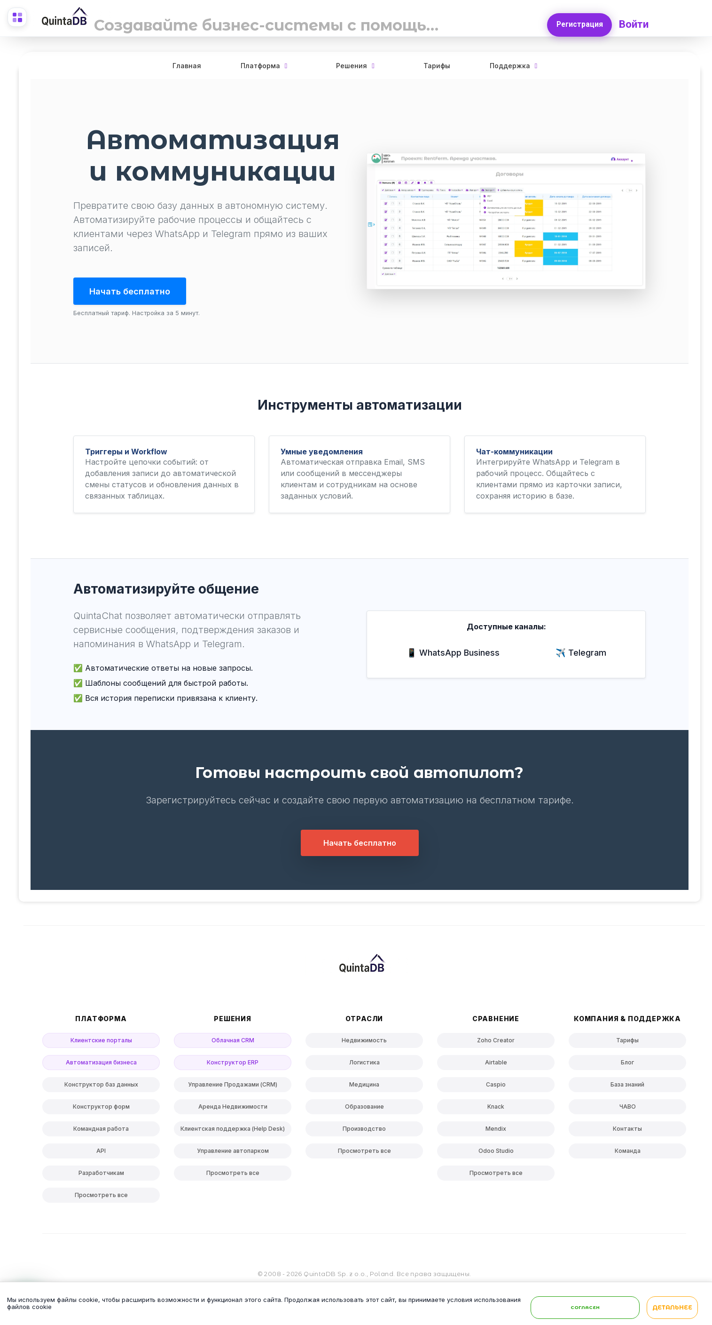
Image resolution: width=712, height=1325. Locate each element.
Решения (351, 66)
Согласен (585, 1308)
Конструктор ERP (232, 1064)
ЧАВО (627, 1108)
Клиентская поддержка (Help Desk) (232, 1130)
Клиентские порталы (101, 1042)
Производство (364, 1130)
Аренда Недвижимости (232, 1108)
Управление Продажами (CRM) (232, 1086)
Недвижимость (364, 1042)
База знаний (627, 1086)
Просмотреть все (101, 1196)
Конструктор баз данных (101, 1086)
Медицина (364, 1086)
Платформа (260, 66)
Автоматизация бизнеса (101, 1064)
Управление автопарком (233, 1152)
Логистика (364, 1064)
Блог (627, 1064)
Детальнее (672, 1309)
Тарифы (436, 66)
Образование (364, 1108)
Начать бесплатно (136, 291)
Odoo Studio (496, 1152)
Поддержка (510, 66)
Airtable (496, 1064)
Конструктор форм (101, 1108)
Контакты (627, 1130)
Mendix (495, 1130)
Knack (495, 1108)
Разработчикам (101, 1174)
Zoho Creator (496, 1042)
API (101, 1152)
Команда (628, 1152)
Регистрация (578, 21)
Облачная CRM (232, 1042)
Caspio (496, 1086)
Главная (186, 66)
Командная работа (101, 1130)
